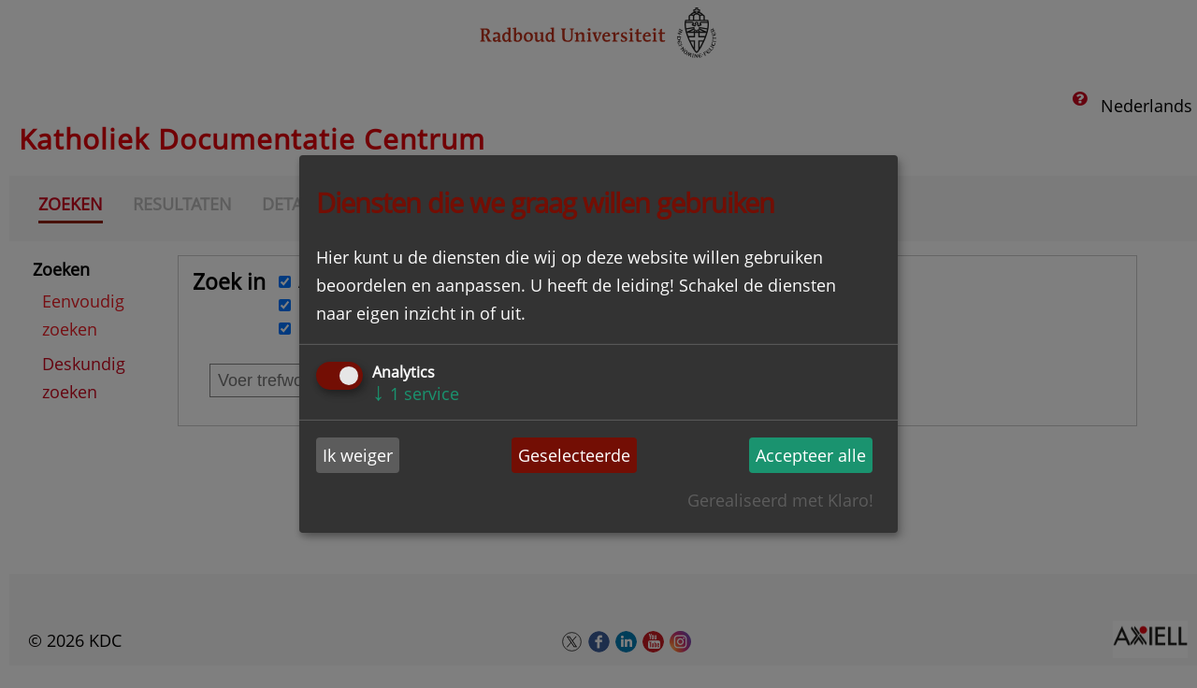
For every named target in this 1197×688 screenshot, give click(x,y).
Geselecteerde (574, 455)
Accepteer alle (811, 455)
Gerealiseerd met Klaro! (780, 500)
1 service (415, 393)
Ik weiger (358, 455)
